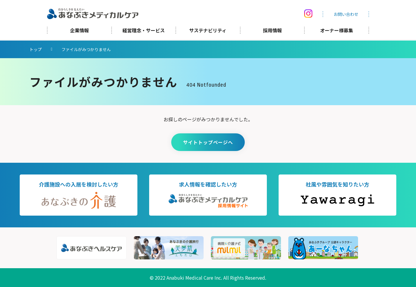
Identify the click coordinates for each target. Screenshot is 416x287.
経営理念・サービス (143, 31)
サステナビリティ (208, 31)
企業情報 (79, 31)
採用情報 (272, 31)
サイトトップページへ (208, 142)
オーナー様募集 (336, 31)
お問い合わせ (346, 15)
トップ (35, 49)
